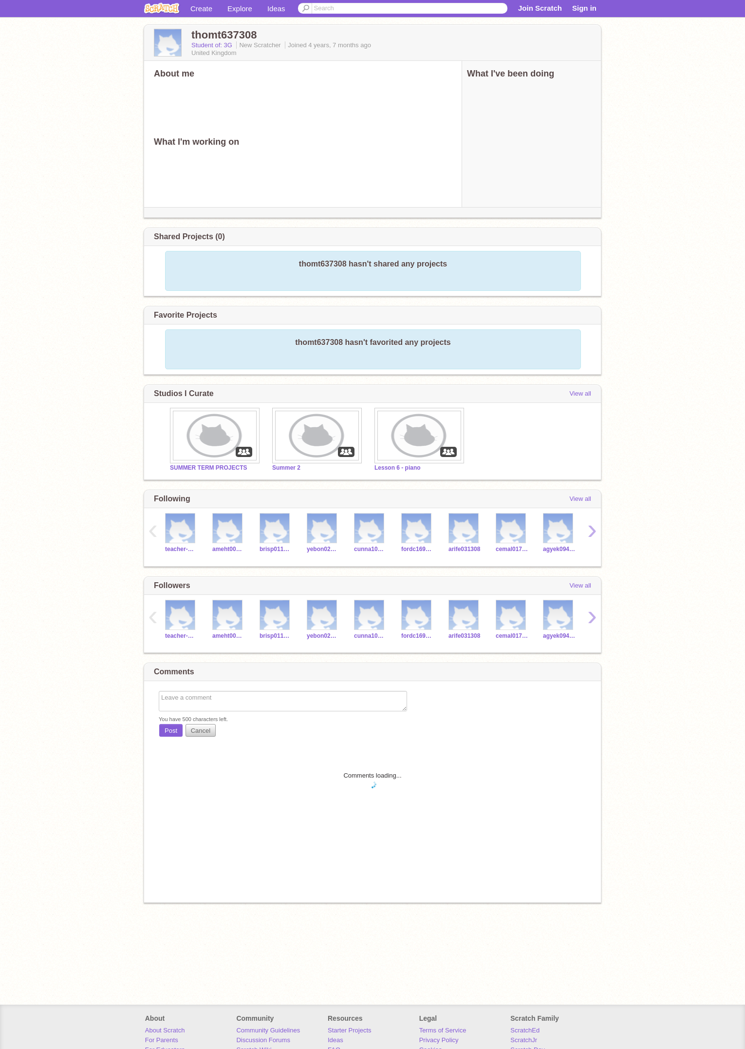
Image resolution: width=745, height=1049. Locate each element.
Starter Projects (350, 1030)
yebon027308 (323, 549)
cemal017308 (512, 549)
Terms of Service (442, 1030)
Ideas (276, 8)
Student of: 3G (212, 45)
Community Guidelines (268, 1030)
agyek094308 (559, 549)
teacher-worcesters (181, 549)
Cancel (200, 730)
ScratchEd (525, 1030)
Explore (239, 8)
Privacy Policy (439, 1040)
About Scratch (165, 1030)
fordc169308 (417, 549)
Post (171, 730)
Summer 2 (286, 467)
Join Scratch (540, 8)
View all (580, 393)
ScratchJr (523, 1040)
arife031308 (464, 549)
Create (201, 8)
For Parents (161, 1040)
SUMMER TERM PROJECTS (208, 467)
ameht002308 (228, 549)
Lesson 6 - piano (397, 467)
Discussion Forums (263, 1040)
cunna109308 (370, 549)
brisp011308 (276, 549)
